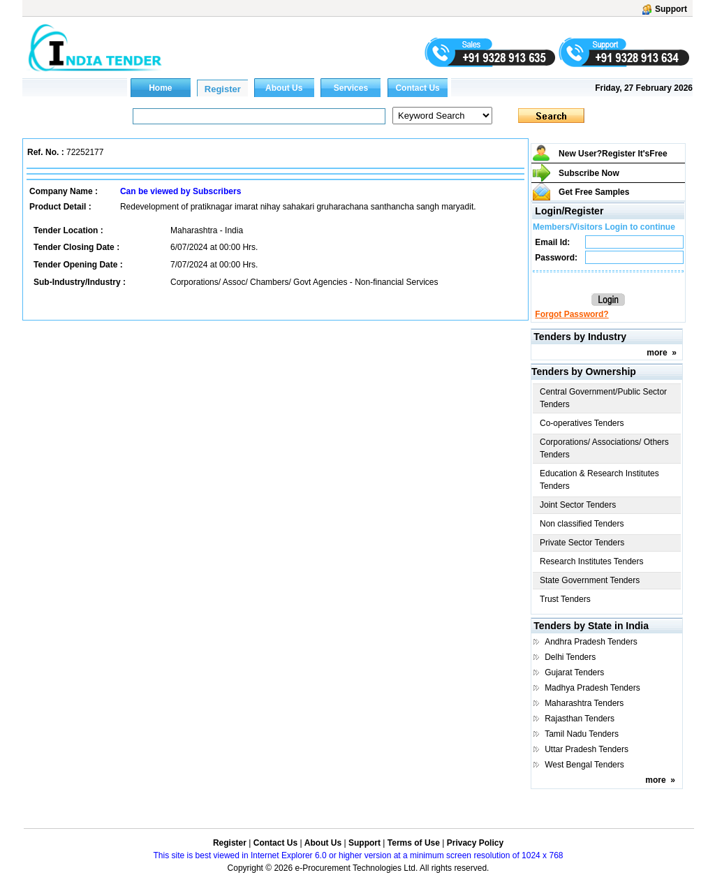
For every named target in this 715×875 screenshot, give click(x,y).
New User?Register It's (613, 154)
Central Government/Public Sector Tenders (603, 398)
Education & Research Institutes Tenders (599, 480)
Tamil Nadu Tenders (582, 734)
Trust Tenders (565, 599)
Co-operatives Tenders (582, 423)
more (657, 353)
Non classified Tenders (582, 524)
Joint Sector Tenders (578, 505)
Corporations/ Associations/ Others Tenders (604, 448)
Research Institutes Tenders (592, 561)
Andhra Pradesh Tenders (591, 642)
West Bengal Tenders (584, 765)
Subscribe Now (589, 173)
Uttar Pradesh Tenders (586, 749)
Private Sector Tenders (582, 542)
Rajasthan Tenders (579, 718)
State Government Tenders (590, 580)
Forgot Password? (571, 314)
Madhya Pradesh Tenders (592, 688)
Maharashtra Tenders (584, 703)
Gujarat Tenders (574, 672)
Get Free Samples (594, 192)
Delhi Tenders (570, 657)
